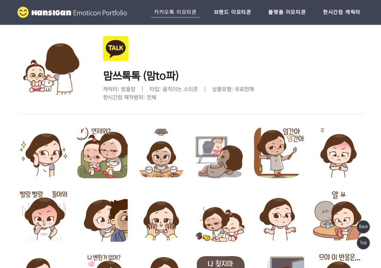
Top (363, 242)
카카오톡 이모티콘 (175, 12)
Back (363, 226)
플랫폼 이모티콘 (287, 12)
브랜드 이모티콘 (233, 12)
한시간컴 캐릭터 (342, 12)
